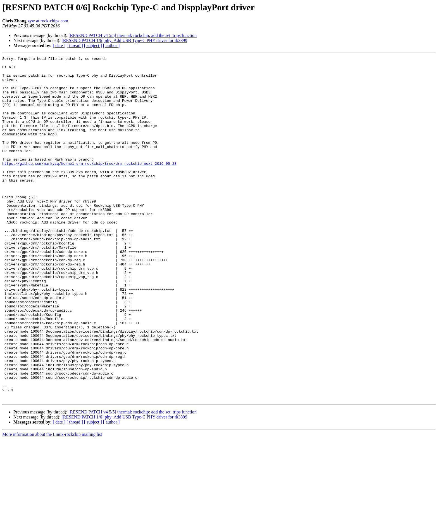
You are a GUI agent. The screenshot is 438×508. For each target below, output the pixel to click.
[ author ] (111, 45)
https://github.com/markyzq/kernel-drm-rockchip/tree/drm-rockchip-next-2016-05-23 (89, 185)
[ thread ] (74, 45)
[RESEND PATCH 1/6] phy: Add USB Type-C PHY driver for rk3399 (124, 40)
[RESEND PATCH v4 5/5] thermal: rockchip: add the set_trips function (132, 35)
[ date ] (59, 45)
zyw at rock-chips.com (48, 20)
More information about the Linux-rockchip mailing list (52, 503)
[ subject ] (93, 45)
